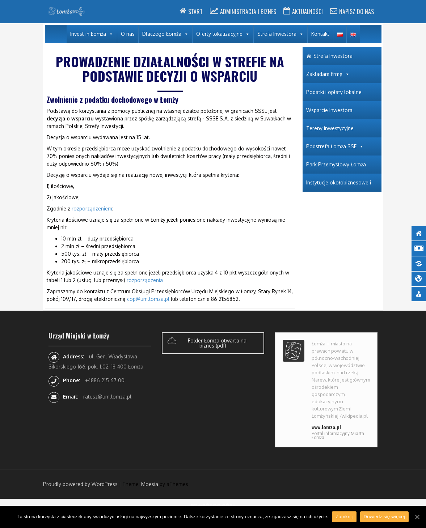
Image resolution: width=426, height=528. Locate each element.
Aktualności (307, 11)
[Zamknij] (417, 516)
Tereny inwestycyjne (330, 128)
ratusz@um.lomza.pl (107, 396)
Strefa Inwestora (276, 34)
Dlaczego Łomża (161, 34)
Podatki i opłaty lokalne (334, 92)
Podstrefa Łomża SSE (331, 146)
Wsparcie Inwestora (329, 110)
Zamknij (344, 516)
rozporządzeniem (92, 208)
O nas (128, 34)
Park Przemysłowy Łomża (336, 164)
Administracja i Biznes (248, 11)
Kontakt (320, 34)
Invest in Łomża (88, 34)
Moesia (149, 484)
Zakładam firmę (324, 74)
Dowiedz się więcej (384, 516)
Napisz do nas (356, 11)
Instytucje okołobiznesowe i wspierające (338, 185)
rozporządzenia (145, 280)
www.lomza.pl (326, 427)
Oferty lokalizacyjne (219, 34)
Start (195, 11)
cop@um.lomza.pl (148, 299)
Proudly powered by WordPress (80, 484)
